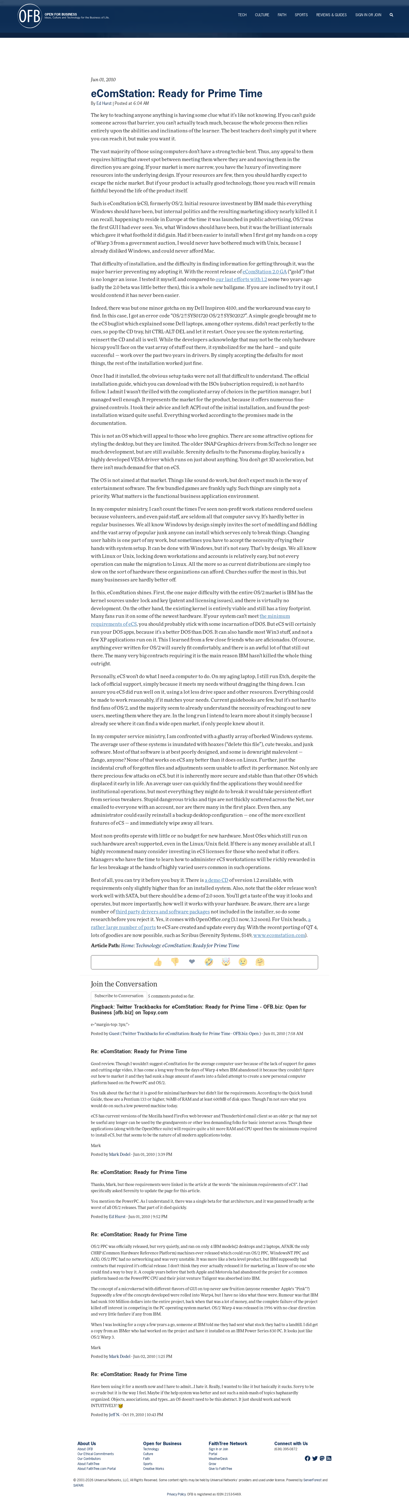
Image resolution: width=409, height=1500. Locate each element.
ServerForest (312, 1480)
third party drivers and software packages (163, 912)
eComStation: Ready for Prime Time (176, 93)
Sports (301, 15)
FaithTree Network (228, 1443)
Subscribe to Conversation (119, 996)
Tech (242, 15)
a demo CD (216, 880)
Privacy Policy (176, 1494)
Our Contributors (89, 1459)
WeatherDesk (218, 1459)
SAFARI (78, 1485)
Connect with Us (291, 1443)
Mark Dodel (119, 1155)
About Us (87, 1443)
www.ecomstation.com (279, 935)
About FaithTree (88, 1464)
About (85, 1449)
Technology (148, 946)
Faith (282, 15)
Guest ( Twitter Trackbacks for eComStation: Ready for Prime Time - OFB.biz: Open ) (185, 1034)
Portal (213, 1454)
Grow (212, 1464)
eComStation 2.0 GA (265, 272)
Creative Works (153, 1468)
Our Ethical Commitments (96, 1454)
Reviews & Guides (331, 15)
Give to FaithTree (220, 1468)
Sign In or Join (368, 15)
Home (127, 946)
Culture (262, 15)
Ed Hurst (104, 103)
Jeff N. (114, 1415)
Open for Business (162, 1443)
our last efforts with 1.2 (241, 279)
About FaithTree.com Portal (97, 1468)
